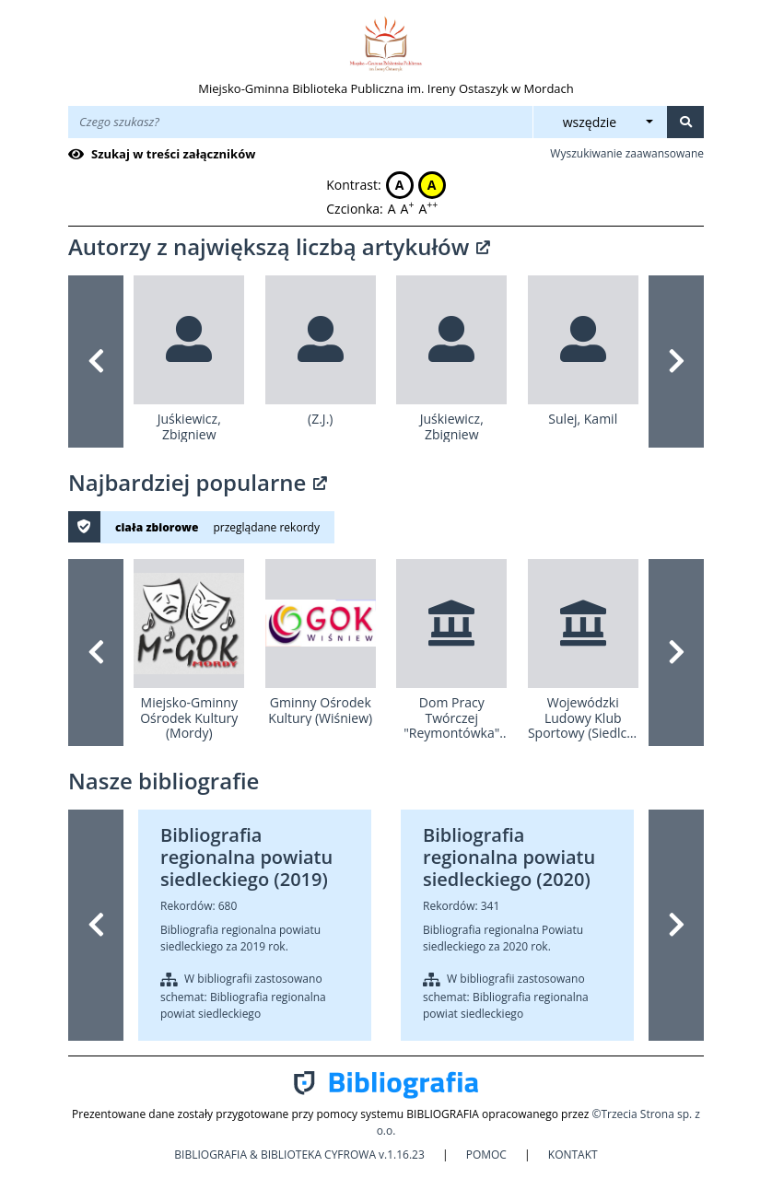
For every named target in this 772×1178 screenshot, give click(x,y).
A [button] (399, 184)
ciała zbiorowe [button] (156, 527)
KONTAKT (573, 1154)
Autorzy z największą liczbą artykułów (279, 246)
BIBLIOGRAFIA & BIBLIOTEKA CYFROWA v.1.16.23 (300, 1154)
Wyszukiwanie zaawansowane (627, 153)
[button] (95, 361)
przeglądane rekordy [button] (266, 527)
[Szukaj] (685, 122)
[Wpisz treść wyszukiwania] (300, 122)
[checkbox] (165, 155)
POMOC (486, 1154)
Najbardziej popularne (197, 482)
